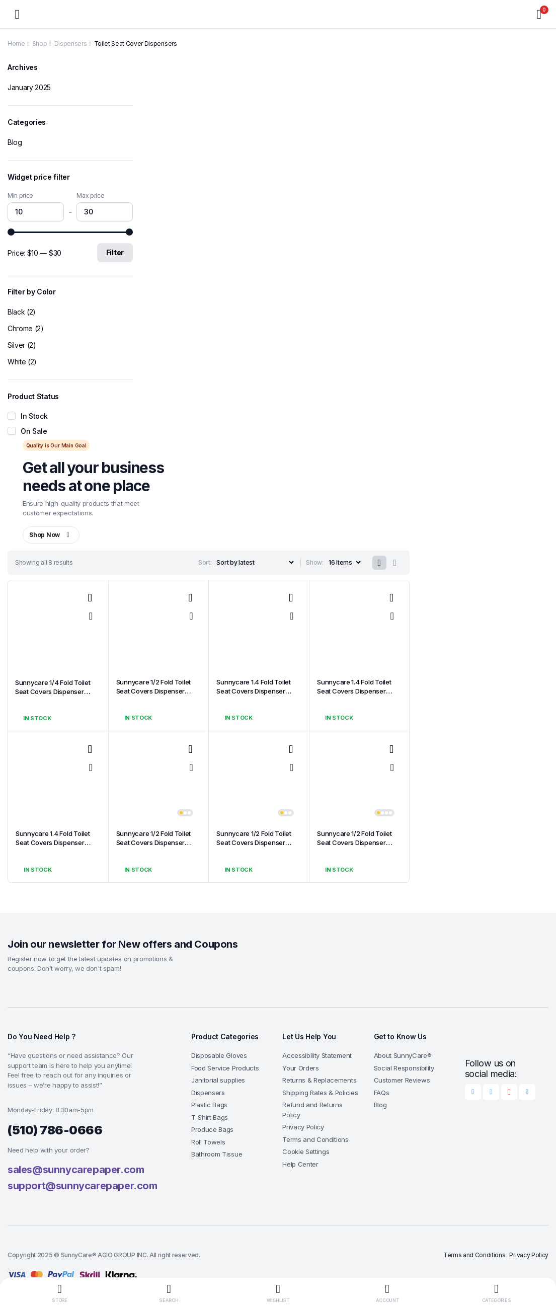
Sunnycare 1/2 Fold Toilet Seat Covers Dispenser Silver (148, 843)
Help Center (300, 1165)
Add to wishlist (90, 599)
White (17, 361)
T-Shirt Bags (209, 1118)
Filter (115, 252)
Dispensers (70, 43)
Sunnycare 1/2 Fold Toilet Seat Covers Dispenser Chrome (148, 691)
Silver (16, 345)
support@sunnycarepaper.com (82, 1187)
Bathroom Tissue (216, 1155)
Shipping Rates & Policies (320, 1094)
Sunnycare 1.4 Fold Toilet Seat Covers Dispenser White (48, 843)
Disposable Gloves (219, 1056)
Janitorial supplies (218, 1081)
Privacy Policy (303, 1128)
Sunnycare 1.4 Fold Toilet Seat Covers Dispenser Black (349, 691)
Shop (39, 43)
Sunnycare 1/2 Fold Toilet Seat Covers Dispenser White (349, 843)
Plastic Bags (209, 1106)
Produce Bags (212, 1130)
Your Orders (300, 1069)
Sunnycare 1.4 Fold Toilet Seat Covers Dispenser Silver (248, 691)
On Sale (34, 431)
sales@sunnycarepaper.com (76, 1171)
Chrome (20, 328)
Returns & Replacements (319, 1081)
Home (16, 43)
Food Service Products (225, 1069)
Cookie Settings (305, 1152)
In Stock (34, 416)
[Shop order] (252, 563)
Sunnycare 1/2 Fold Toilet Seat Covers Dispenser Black (248, 843)
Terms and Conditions (315, 1140)
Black (16, 312)
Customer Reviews (402, 1081)
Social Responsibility (404, 1069)
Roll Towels (208, 1143)
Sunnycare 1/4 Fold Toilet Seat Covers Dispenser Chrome (47, 692)
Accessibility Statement (317, 1056)
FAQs (381, 1094)
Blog (15, 142)
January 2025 (29, 87)
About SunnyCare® (403, 1056)
